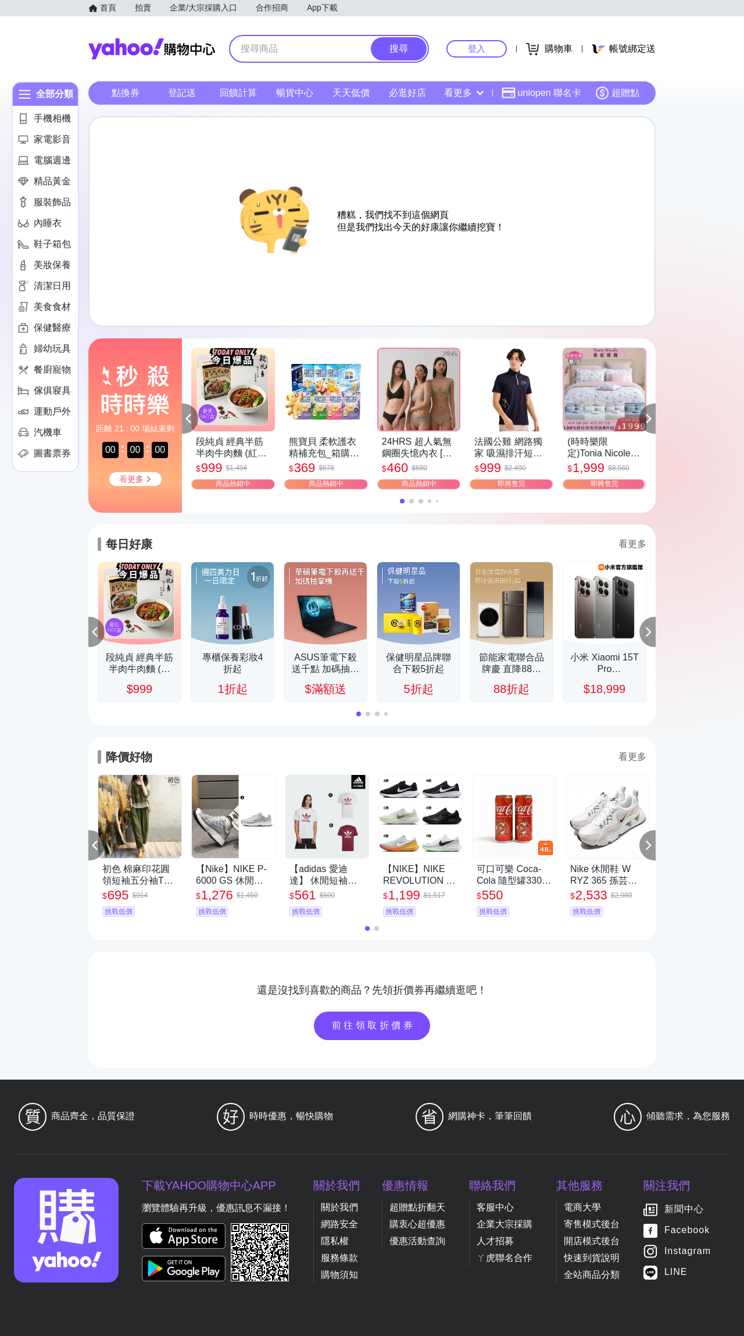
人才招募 (495, 1241)
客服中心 (495, 1207)
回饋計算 (238, 93)
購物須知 (339, 1275)
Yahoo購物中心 (151, 49)
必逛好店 (407, 93)
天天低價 (351, 93)
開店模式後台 (592, 1241)
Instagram (687, 1251)
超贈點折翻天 (417, 1207)
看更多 (464, 93)
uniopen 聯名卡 (541, 93)
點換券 (126, 93)
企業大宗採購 (504, 1224)
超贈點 (617, 93)
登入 (476, 48)
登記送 (182, 93)
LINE (676, 1272)
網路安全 (339, 1224)
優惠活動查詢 (417, 1241)
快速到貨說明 (592, 1258)
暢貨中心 (294, 93)
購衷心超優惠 (417, 1224)
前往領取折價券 (374, 1025)
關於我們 (339, 1207)
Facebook (687, 1230)
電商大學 (582, 1207)
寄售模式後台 (592, 1224)
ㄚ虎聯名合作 (504, 1258)
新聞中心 (684, 1209)
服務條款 (339, 1258)
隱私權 (335, 1241)
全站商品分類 (592, 1275)
